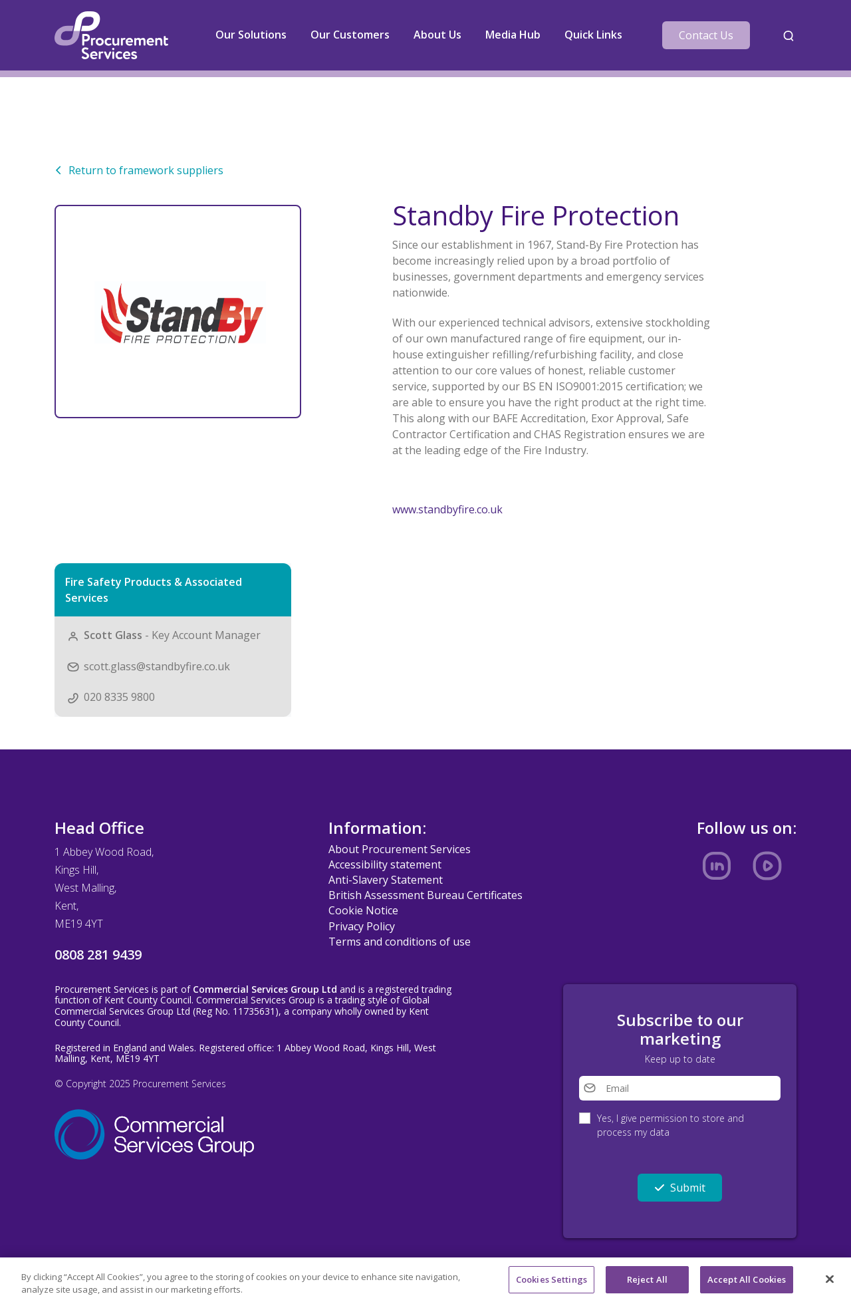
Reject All (647, 1284)
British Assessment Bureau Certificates (425, 895)
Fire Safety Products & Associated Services (153, 590)
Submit (679, 1187)
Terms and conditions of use (399, 941)
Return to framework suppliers (139, 170)
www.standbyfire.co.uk (447, 509)
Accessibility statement (384, 864)
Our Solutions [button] (251, 34)
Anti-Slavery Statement (385, 879)
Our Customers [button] (350, 34)
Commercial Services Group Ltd (265, 989)
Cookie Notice (363, 910)
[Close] (829, 1284)
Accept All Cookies (746, 1284)
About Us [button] (437, 34)
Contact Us (706, 35)
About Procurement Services (399, 849)
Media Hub (513, 34)
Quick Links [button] (593, 34)
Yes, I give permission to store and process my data (670, 1125)
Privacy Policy (361, 926)
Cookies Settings (551, 1284)
